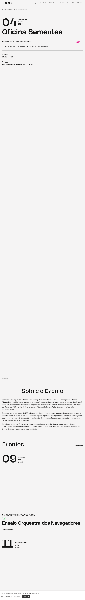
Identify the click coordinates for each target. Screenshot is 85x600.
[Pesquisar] (35, 2)
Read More (17, 596)
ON (4, 518)
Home (4, 9)
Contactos (63, 3)
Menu (79, 3)
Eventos (42, 3)
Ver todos (79, 446)
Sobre (52, 3)
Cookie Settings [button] (6, 596)
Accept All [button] (26, 596)
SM (78, 41)
